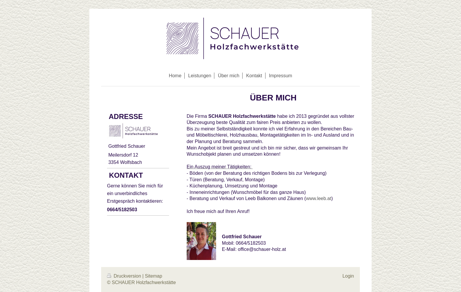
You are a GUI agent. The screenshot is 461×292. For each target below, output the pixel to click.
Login (348, 275)
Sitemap (153, 275)
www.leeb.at (318, 198)
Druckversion (124, 275)
